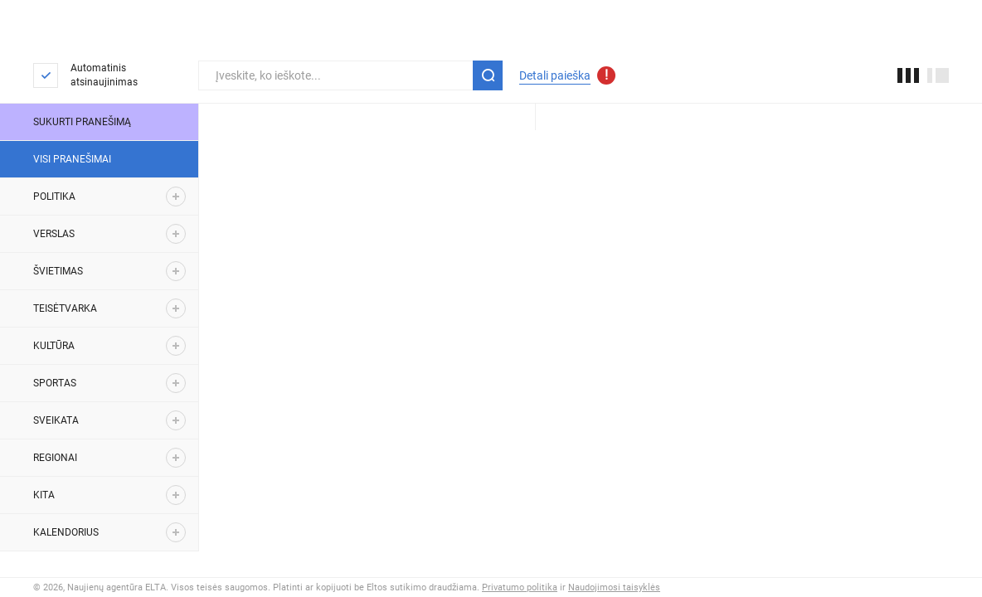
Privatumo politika (519, 587)
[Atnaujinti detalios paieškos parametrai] (606, 75)
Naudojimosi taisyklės (614, 587)
